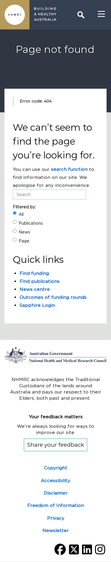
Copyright (55, 468)
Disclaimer (55, 493)
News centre (35, 289)
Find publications (39, 281)
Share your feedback (55, 444)
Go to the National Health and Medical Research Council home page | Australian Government (55, 355)
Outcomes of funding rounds (53, 297)
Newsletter (55, 530)
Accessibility (55, 480)
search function (69, 169)
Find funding (34, 273)
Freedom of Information (55, 505)
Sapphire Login (37, 305)
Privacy (55, 518)
